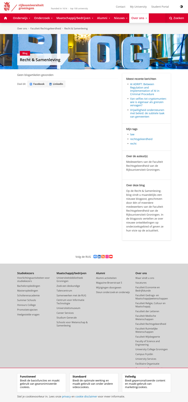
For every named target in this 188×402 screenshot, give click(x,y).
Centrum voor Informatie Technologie (70, 301)
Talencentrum (64, 290)
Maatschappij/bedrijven (71, 273)
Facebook (37, 84)
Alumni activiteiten (106, 278)
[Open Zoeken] (176, 18)
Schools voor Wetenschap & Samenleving (72, 324)
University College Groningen (151, 349)
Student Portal (160, 6)
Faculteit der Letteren (147, 311)
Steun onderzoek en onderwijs (113, 292)
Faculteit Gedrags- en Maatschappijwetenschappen (151, 297)
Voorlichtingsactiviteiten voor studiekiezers (33, 279)
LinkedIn (56, 84)
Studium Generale (67, 317)
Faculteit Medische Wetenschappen (145, 317)
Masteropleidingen (27, 290)
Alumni (100, 273)
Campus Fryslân (144, 354)
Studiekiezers (25, 273)
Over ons (22, 28)
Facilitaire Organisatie (147, 363)
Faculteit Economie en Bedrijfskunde (147, 289)
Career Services (65, 313)
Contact (120, 6)
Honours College (26, 305)
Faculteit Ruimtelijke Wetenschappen (146, 330)
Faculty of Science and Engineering (147, 343)
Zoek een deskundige (68, 286)
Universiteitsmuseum (68, 308)
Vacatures (141, 282)
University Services (145, 358)
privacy (66, 396)
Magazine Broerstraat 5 (109, 282)
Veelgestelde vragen (28, 314)
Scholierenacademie (28, 295)
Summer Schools (26, 300)
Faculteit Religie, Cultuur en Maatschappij (150, 305)
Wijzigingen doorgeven (108, 287)
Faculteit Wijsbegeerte (147, 336)
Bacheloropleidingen (28, 286)
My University (138, 6)
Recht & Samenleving (76, 28)
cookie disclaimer (86, 396)
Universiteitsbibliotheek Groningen (70, 279)
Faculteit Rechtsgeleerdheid (45, 28)
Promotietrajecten (27, 309)
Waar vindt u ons (144, 278)
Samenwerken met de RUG (71, 295)
